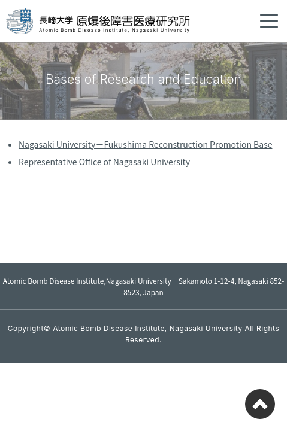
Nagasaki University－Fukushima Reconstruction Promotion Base (145, 144)
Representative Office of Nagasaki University (104, 162)
